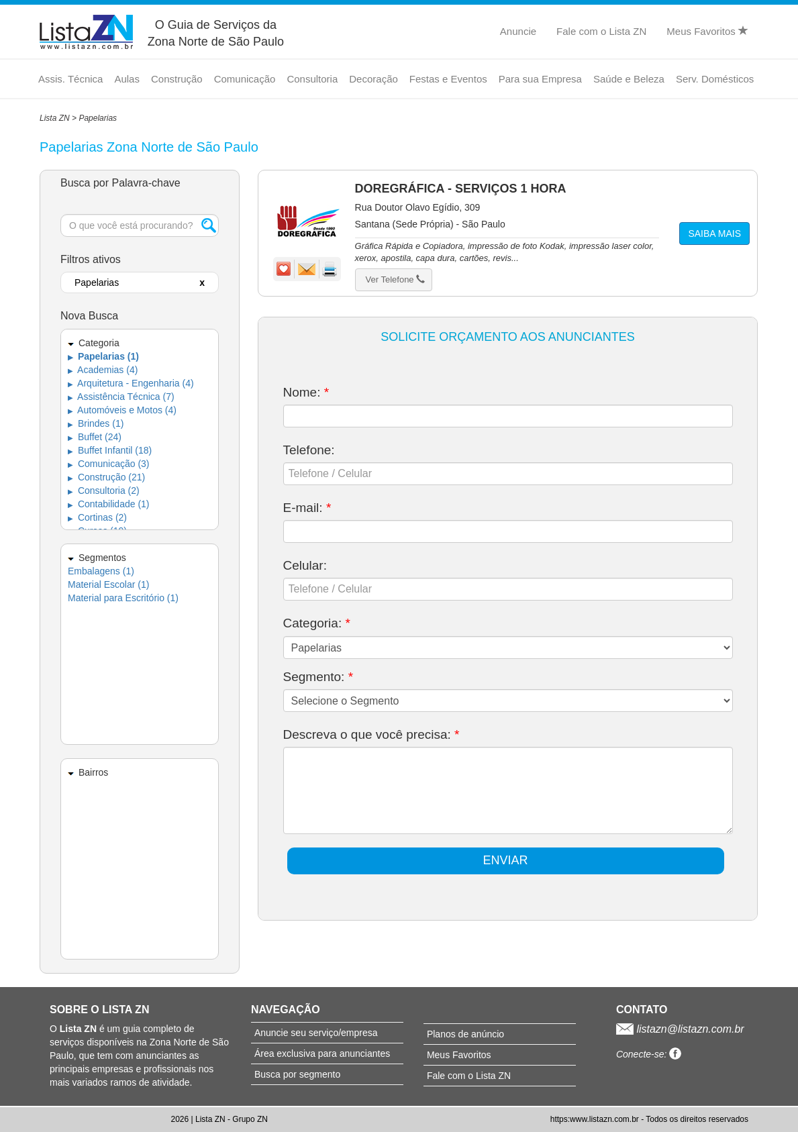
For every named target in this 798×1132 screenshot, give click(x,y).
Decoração (373, 79)
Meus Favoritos (707, 31)
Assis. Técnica (70, 79)
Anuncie (518, 31)
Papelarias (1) (103, 356)
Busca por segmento (297, 1074)
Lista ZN (55, 118)
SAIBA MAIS (714, 233)
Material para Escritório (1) (123, 598)
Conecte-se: (648, 1054)
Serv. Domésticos (715, 79)
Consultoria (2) (104, 490)
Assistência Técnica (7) (121, 396)
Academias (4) (103, 369)
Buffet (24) (94, 436)
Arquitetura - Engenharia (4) (131, 383)
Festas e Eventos (448, 79)
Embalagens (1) (101, 571)
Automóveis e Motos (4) (122, 410)
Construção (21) (106, 477)
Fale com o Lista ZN (601, 31)
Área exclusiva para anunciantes (322, 1053)
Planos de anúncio (465, 1034)
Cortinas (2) (97, 517)
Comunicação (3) (109, 463)
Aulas (127, 79)
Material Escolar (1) (108, 584)
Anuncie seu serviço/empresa (316, 1032)
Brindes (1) (95, 423)
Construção (177, 79)
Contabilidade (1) (109, 504)
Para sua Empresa (540, 79)
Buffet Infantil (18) (110, 450)
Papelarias (98, 118)
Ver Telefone (396, 279)
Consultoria (312, 79)
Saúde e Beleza (628, 79)
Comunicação (245, 79)
